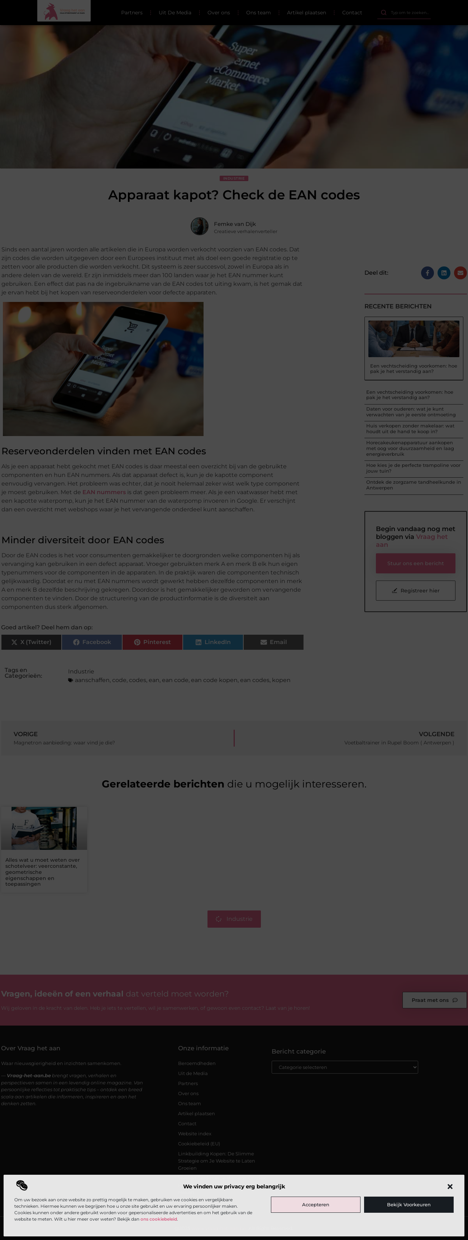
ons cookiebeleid (158, 1219)
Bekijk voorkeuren (409, 1204)
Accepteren (315, 1204)
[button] (450, 1186)
